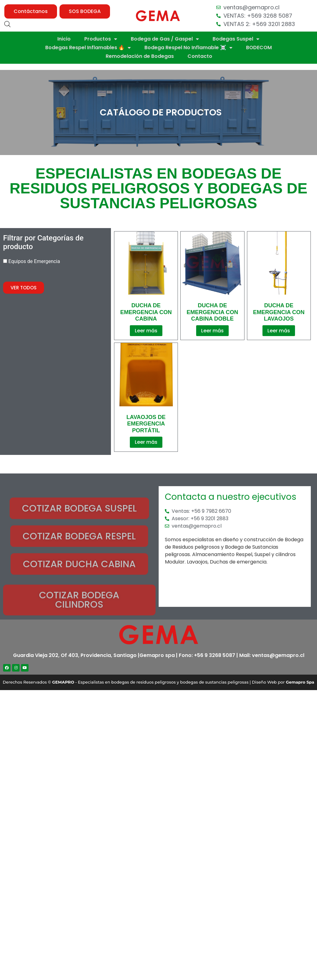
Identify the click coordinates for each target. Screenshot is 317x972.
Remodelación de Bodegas (140, 56)
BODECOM (259, 47)
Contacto (199, 56)
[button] (30, 11)
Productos (100, 39)
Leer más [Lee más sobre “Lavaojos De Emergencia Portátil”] (146, 442)
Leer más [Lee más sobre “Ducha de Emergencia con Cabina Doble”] (212, 330)
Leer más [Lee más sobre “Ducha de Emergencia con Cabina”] (146, 330)
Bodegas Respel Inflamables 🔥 (88, 47)
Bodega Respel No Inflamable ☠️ (188, 47)
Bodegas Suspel (236, 39)
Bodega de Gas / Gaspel (165, 39)
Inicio (64, 38)
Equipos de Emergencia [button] (34, 261)
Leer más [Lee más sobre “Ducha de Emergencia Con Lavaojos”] (278, 330)
